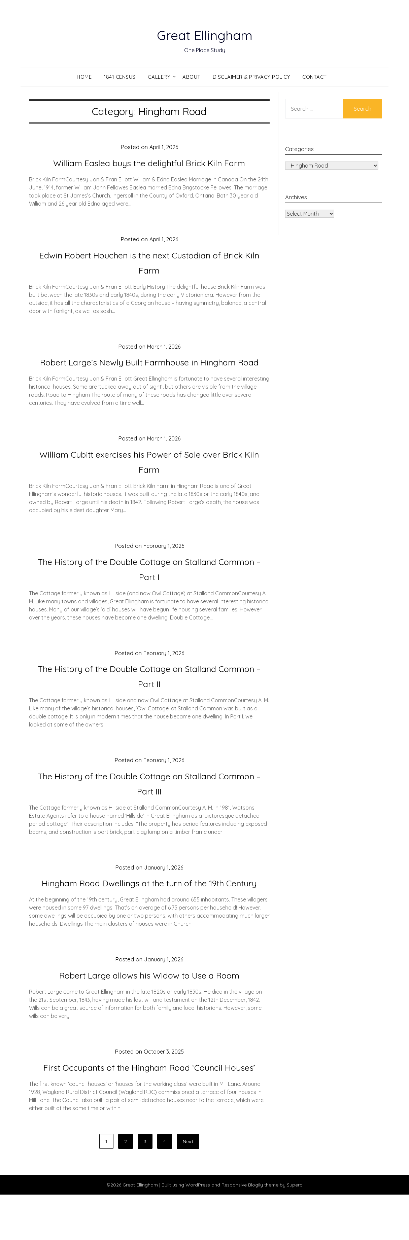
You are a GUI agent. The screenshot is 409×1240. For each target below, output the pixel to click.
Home (84, 77)
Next (188, 1187)
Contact (314, 77)
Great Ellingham (204, 34)
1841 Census (120, 77)
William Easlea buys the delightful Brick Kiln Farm (149, 162)
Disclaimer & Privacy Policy (252, 77)
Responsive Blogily (242, 1230)
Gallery (159, 77)
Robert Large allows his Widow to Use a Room (149, 1005)
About (191, 77)
